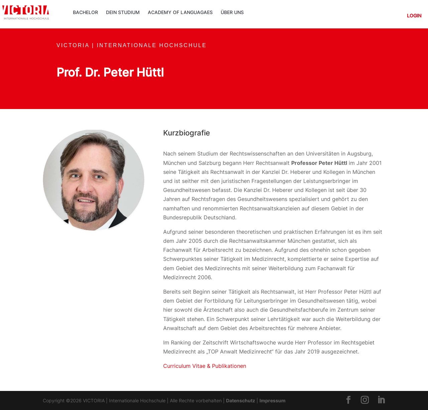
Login (414, 15)
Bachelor (85, 12)
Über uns (232, 12)
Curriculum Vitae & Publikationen (204, 366)
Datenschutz (240, 400)
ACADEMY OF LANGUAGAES (180, 12)
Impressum (272, 400)
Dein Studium (123, 12)
